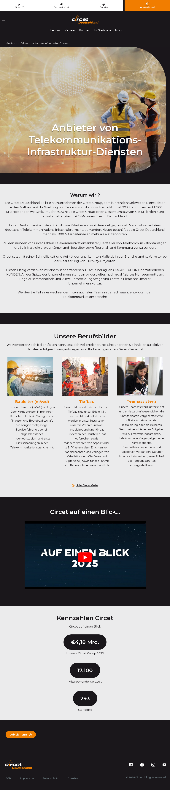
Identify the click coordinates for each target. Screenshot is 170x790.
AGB (8, 778)
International (147, 5)
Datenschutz (50, 778)
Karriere (70, 30)
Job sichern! (21, 734)
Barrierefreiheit (62, 5)
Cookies (104, 6)
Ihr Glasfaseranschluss (107, 30)
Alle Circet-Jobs (85, 485)
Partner (84, 30)
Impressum (27, 778)
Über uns (54, 30)
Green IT (19, 6)
